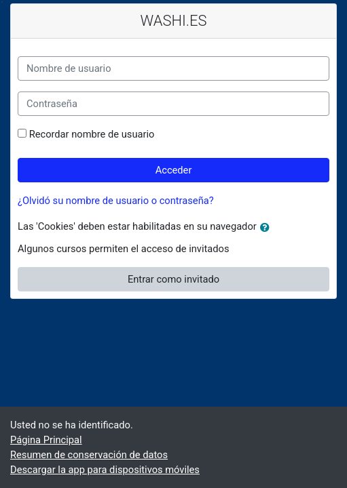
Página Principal (46, 440)
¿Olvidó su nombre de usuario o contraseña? (116, 201)
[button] (267, 228)
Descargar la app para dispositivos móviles (105, 470)
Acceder (174, 170)
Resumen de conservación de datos (89, 455)
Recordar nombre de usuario (92, 134)
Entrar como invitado (173, 279)
